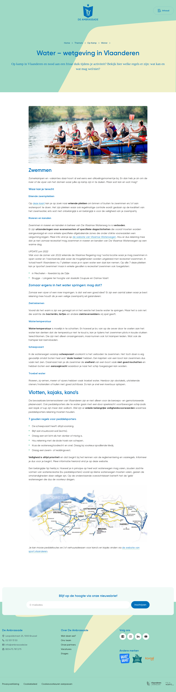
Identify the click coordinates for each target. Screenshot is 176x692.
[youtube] (146, 636)
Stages (64, 653)
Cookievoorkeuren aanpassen (57, 684)
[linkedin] (138, 636)
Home (67, 43)
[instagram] (130, 636)
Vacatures (66, 649)
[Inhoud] (163, 11)
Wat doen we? (68, 636)
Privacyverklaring (10, 684)
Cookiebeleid (30, 684)
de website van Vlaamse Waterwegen (94, 236)
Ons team (66, 640)
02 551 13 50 (11, 640)
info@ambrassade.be (16, 644)
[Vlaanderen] (154, 684)
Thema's (78, 43)
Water (104, 43)
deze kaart (39, 203)
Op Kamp (92, 43)
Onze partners (68, 644)
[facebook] (122, 636)
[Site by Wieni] (170, 684)
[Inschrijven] (140, 604)
